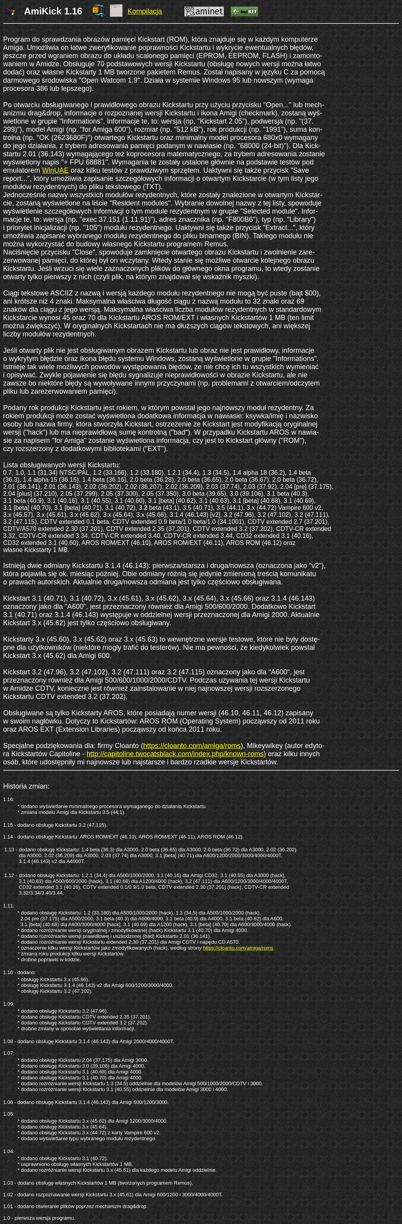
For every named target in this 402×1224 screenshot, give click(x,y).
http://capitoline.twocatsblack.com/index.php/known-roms (175, 754)
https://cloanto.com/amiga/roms (192, 746)
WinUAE (55, 170)
